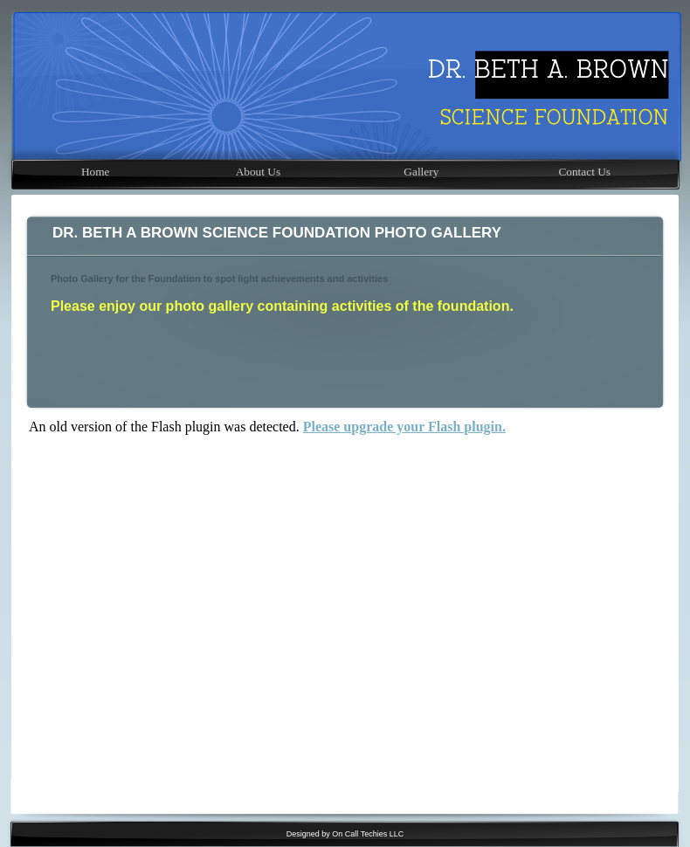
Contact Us (584, 171)
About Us (258, 171)
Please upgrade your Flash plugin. (404, 426)
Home (95, 171)
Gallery (421, 171)
